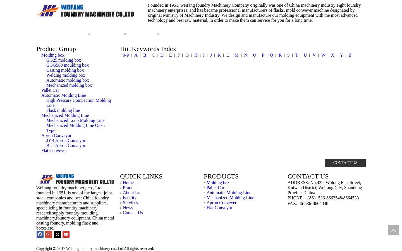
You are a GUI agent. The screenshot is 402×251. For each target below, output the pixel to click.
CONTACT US (345, 163)
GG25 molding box (63, 60)
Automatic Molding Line (63, 95)
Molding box (52, 55)
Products (130, 187)
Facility (130, 197)
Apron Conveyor (56, 135)
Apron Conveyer (221, 202)
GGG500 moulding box (67, 65)
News (128, 207)
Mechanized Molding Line (65, 115)
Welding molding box (65, 75)
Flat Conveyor (54, 150)
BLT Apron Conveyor (65, 145)
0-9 (126, 55)
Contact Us (133, 212)
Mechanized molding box (69, 85)
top (393, 230)
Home (128, 182)
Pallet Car (50, 90)
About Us (131, 192)
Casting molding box (65, 70)
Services (130, 202)
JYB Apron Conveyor (65, 140)
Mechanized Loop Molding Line (75, 120)
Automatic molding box (67, 80)
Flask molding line (63, 110)
